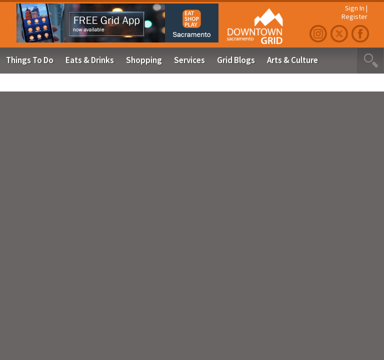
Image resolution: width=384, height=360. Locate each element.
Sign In (354, 8)
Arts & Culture (292, 60)
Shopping (144, 60)
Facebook (361, 33)
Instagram (319, 33)
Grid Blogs (236, 60)
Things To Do (30, 60)
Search (370, 61)
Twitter (340, 33)
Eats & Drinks (90, 60)
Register (355, 16)
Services (189, 60)
